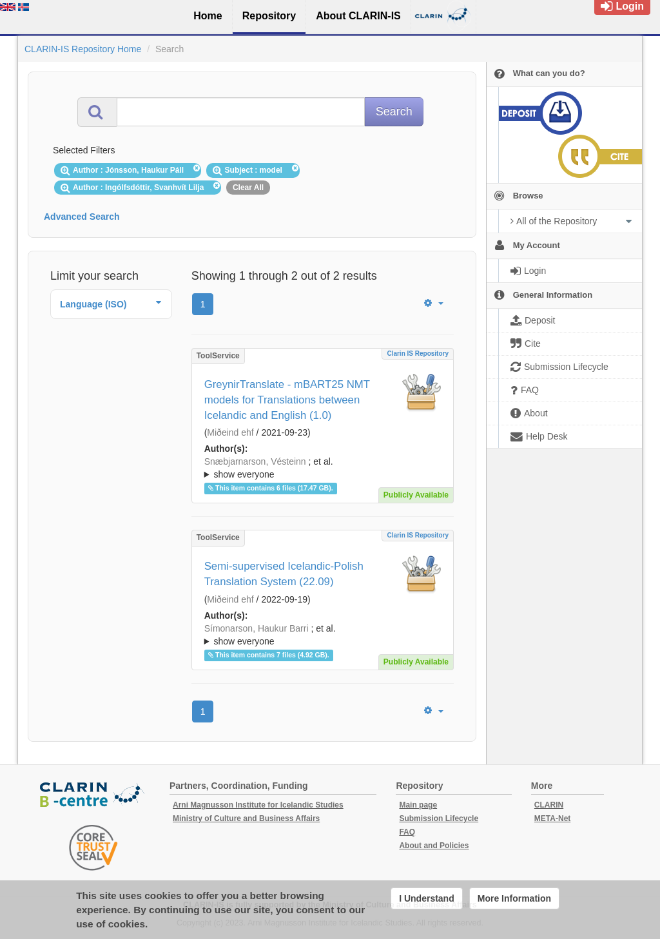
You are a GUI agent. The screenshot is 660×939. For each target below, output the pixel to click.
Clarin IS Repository (418, 353)
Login (622, 6)
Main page (418, 804)
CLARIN (548, 804)
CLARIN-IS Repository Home (82, 49)
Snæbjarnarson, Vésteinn (255, 461)
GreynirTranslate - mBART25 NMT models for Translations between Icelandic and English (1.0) (287, 399)
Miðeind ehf (230, 432)
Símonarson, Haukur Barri (256, 628)
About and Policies (434, 845)
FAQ (407, 832)
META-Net (552, 818)
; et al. (322, 468)
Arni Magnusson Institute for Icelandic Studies (258, 804)
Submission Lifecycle (438, 818)
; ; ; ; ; (322, 468)
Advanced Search (82, 216)
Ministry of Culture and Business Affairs (246, 818)
